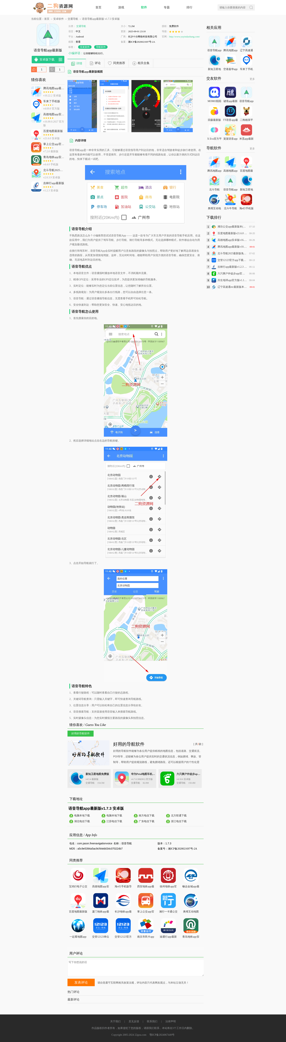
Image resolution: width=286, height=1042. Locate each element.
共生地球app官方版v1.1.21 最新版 (232, 280)
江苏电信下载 (114, 821)
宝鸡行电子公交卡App (78, 887)
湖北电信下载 (82, 821)
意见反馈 (134, 1021)
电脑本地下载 (82, 815)
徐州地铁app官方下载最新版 (168, 887)
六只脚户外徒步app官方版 (189, 774)
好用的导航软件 (128, 744)
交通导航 (73, 18)
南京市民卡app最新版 (145, 937)
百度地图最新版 (78, 911)
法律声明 (170, 1021)
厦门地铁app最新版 (100, 912)
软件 (144, 7)
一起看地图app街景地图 (78, 937)
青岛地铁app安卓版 (190, 937)
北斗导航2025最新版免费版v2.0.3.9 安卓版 (232, 253)
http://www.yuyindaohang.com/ (184, 36)
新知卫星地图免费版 (97, 774)
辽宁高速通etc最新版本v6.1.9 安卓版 (232, 287)
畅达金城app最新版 (190, 887)
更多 (252, 79)
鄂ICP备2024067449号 (162, 1034)
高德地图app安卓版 (100, 887)
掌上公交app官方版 (145, 912)
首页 (98, 7)
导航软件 (101, 47)
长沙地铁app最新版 (123, 912)
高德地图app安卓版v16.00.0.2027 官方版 (232, 240)
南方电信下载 (146, 815)
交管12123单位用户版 (100, 937)
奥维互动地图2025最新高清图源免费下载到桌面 (191, 912)
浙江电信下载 (179, 821)
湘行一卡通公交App (168, 912)
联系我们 (152, 1021)
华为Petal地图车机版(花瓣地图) (143, 774)
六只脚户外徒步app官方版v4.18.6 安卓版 (232, 273)
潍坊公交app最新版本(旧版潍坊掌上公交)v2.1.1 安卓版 (232, 226)
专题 (167, 7)
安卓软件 (58, 18)
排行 (189, 7)
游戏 (121, 7)
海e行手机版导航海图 (123, 887)
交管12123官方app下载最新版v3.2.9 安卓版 (232, 260)
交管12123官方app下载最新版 (123, 937)
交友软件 (85, 47)
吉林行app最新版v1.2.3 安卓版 (232, 266)
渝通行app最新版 (168, 937)
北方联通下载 (179, 815)
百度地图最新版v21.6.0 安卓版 (232, 233)
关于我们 (115, 1021)
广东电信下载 (146, 821)
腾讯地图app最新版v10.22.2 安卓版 (232, 246)
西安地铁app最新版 (145, 887)
